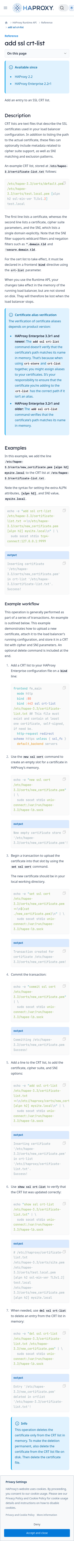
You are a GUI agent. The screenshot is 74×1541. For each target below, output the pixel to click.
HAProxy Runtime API (24, 22)
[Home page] (33, 8)
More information (47, 1515)
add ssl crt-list (16, 27)
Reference (47, 22)
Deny (37, 1524)
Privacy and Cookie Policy (20, 1515)
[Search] (63, 7)
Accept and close (37, 1533)
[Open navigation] (5, 7)
